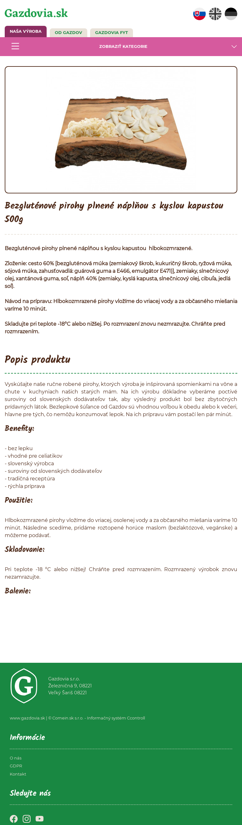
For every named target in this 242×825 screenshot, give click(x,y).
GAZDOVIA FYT (111, 32)
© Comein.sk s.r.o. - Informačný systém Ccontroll (96, 718)
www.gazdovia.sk (27, 718)
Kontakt (18, 774)
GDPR (16, 766)
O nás (15, 758)
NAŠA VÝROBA (26, 31)
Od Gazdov (68, 32)
